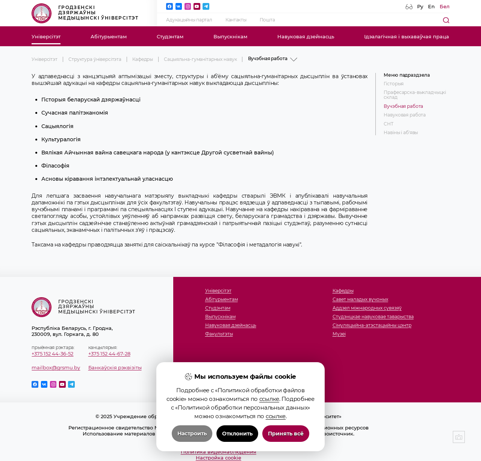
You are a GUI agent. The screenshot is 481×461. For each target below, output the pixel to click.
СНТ (388, 124)
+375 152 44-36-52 (52, 354)
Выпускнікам (230, 36)
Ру (420, 6)
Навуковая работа (405, 115)
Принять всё (286, 440)
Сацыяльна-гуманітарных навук (200, 59)
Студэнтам (170, 36)
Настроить (192, 440)
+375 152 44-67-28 (109, 354)
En (431, 6)
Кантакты (236, 20)
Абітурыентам (109, 36)
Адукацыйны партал (189, 20)
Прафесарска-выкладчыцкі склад (415, 95)
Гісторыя (394, 84)
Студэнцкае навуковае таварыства (373, 316)
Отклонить (237, 440)
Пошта (267, 20)
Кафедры (142, 59)
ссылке (269, 405)
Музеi (339, 334)
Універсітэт (46, 36)
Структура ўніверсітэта (94, 59)
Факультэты (219, 334)
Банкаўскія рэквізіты (115, 367)
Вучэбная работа (403, 106)
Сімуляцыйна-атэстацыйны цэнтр (372, 325)
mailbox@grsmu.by (56, 367)
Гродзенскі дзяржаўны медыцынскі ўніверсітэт (85, 13)
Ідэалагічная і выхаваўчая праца (406, 36)
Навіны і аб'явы (401, 132)
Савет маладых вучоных (360, 299)
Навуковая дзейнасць (305, 36)
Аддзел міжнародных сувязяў (367, 308)
